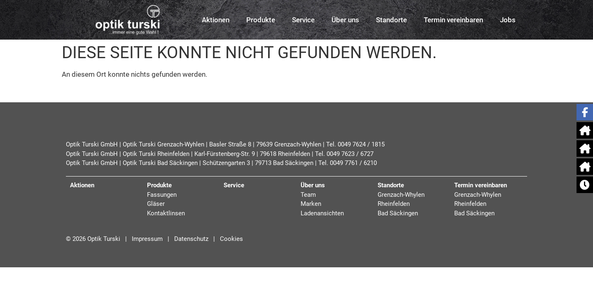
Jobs (508, 20)
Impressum (146, 239)
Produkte (260, 20)
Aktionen (215, 20)
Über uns (345, 20)
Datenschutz (191, 239)
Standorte (391, 20)
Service (303, 20)
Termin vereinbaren (453, 20)
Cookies (231, 239)
